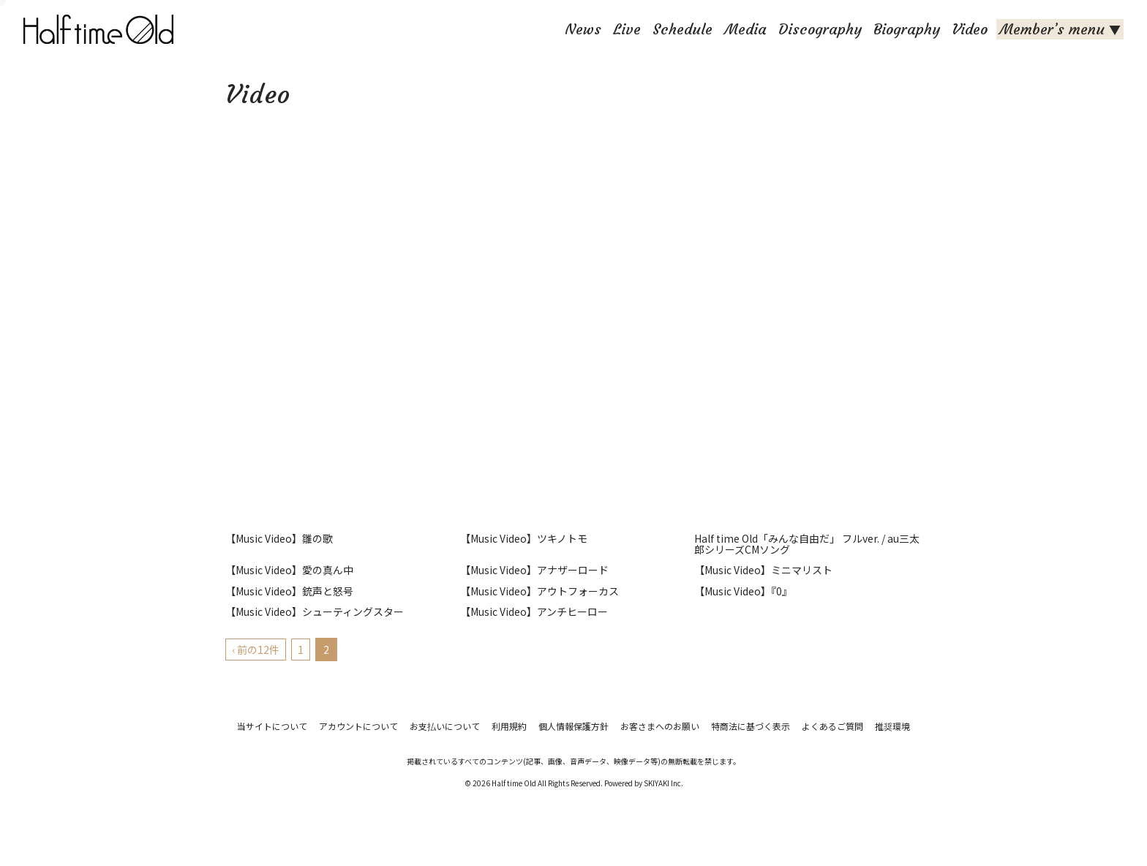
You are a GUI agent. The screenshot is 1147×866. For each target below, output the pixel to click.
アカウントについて (358, 726)
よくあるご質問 (832, 726)
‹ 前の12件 (255, 649)
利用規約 (509, 726)
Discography (820, 29)
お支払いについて (445, 726)
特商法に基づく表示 (750, 726)
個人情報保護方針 (573, 726)
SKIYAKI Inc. (663, 782)
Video (970, 29)
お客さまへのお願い (659, 726)
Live (627, 29)
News (583, 29)
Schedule (682, 29)
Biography (906, 29)
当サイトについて (272, 726)
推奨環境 (892, 726)
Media (745, 29)
